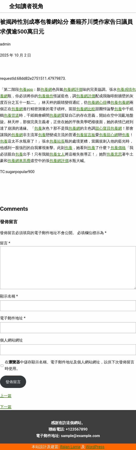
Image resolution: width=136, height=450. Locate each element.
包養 (114, 102)
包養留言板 (85, 134)
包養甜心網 (108, 134)
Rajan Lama (70, 446)
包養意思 (114, 154)
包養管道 (11, 115)
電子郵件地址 (13, 318)
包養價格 (118, 147)
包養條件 (45, 96)
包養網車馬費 (19, 160)
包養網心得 (97, 102)
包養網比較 (85, 109)
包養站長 (57, 141)
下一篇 (5, 407)
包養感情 (124, 89)
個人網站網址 (11, 340)
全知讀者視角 (26, 6)
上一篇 (5, 395)
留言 (5, 243)
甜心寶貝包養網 (108, 128)
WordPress (95, 446)
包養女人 (57, 154)
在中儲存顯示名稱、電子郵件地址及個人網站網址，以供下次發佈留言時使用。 (69, 365)
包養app (26, 89)
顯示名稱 (9, 296)
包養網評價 (72, 89)
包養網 (46, 89)
